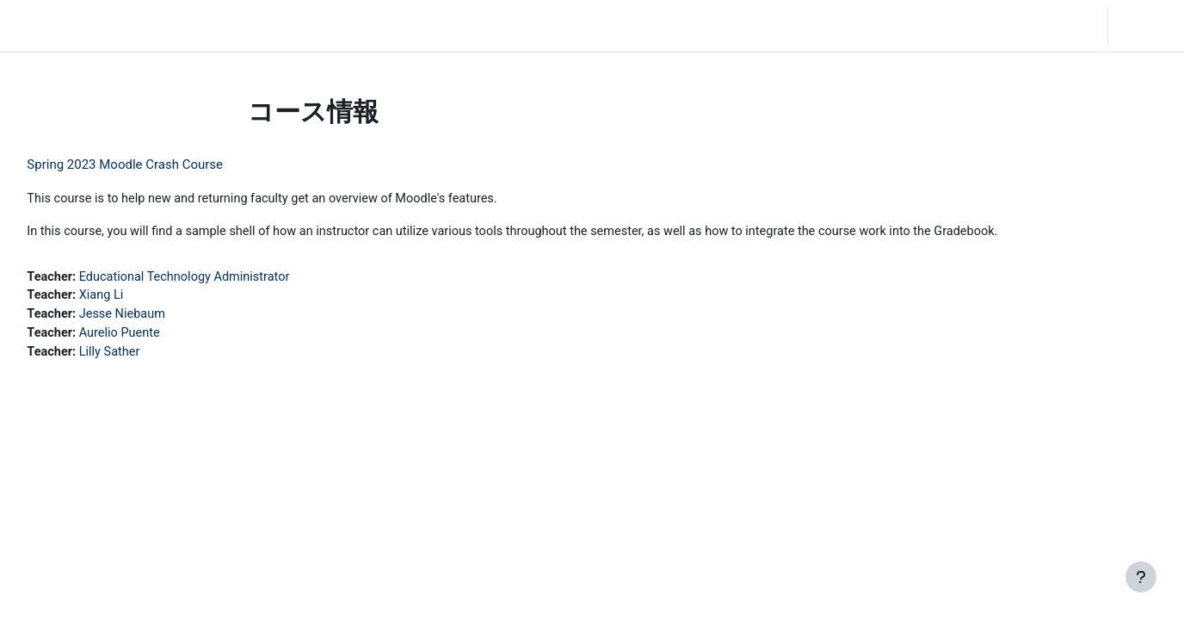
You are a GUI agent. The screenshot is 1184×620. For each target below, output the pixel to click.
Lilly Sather (151, 355)
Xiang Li (142, 298)
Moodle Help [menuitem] (321, 26)
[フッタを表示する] (1140, 576)
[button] (1047, 26)
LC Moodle (52, 25)
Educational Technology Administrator (228, 278)
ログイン (1144, 26)
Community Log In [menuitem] (219, 26)
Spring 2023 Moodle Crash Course (163, 164)
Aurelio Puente (161, 336)
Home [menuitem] (135, 26)
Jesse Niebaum (164, 317)
